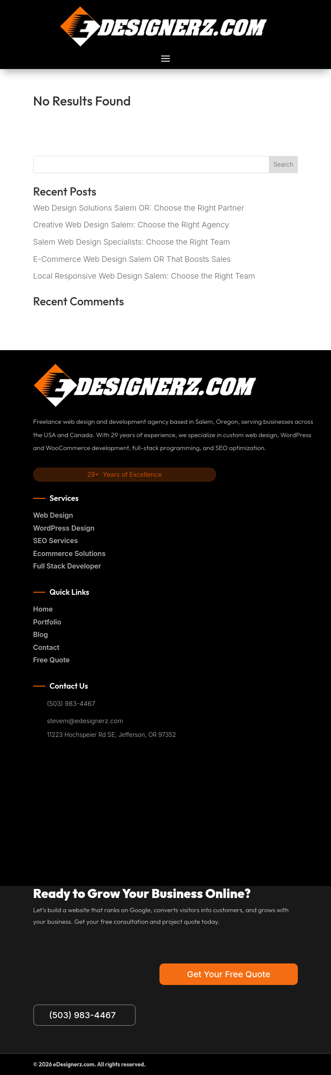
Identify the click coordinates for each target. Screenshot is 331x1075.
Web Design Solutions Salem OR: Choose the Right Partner (138, 207)
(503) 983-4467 (71, 704)
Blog (40, 634)
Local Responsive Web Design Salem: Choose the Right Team (144, 275)
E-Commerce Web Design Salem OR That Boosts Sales (132, 259)
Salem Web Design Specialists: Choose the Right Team (131, 241)
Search (284, 164)
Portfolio (47, 622)
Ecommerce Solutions (69, 553)
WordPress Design (63, 528)
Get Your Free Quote (228, 974)
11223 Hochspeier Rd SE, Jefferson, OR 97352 (111, 734)
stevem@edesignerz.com (85, 721)
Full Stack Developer (67, 566)
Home (43, 609)
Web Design (53, 515)
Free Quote (51, 660)
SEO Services (55, 541)
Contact (46, 647)
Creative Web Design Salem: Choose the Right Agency (131, 224)
